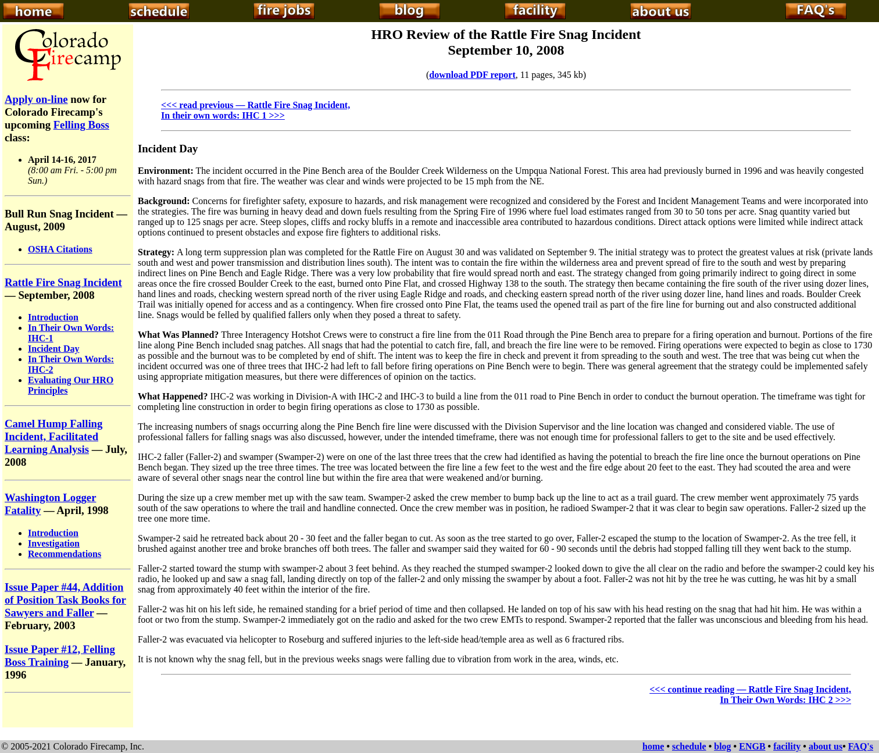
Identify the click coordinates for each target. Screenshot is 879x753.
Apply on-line (36, 99)
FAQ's (860, 746)
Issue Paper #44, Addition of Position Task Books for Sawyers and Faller (65, 600)
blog (722, 746)
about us (825, 746)
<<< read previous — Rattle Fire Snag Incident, (255, 105)
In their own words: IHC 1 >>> (223, 115)
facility (787, 746)
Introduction (53, 317)
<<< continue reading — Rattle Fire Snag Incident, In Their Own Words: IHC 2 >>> (750, 694)
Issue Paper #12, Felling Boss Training (60, 655)
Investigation (54, 543)
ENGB (752, 746)
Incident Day (53, 349)
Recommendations (64, 554)
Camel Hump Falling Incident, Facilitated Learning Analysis (53, 436)
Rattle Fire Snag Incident (63, 282)
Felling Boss (81, 125)
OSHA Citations (60, 249)
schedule (689, 746)
